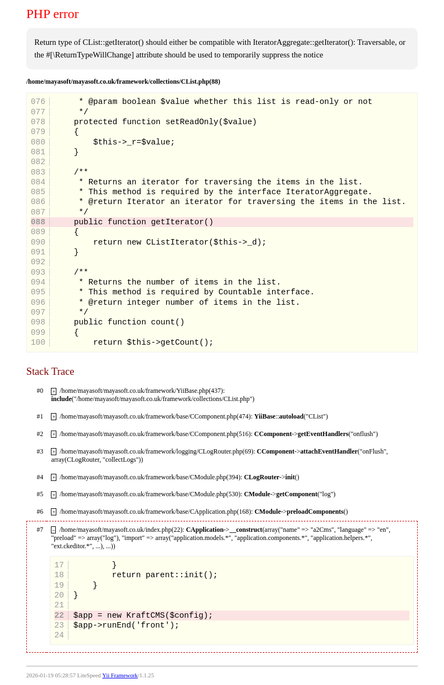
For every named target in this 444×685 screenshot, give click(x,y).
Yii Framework (120, 675)
